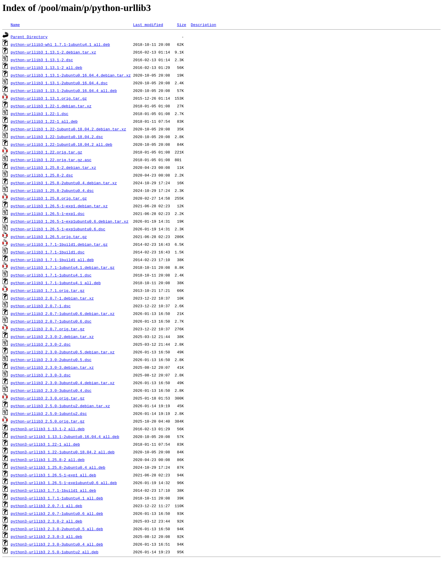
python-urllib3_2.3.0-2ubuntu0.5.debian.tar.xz (63, 352)
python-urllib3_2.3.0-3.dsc (41, 375)
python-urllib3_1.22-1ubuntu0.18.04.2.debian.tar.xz (68, 129)
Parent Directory (29, 36)
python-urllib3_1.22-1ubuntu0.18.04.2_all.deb (61, 144)
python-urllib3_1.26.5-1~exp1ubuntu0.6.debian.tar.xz (70, 221)
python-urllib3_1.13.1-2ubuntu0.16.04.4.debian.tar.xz (71, 75)
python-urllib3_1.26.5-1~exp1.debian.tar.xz (59, 205)
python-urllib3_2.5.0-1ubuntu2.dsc (49, 413)
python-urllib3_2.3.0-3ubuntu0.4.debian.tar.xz (63, 382)
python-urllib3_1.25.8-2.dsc (42, 175)
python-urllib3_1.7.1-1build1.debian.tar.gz (59, 244)
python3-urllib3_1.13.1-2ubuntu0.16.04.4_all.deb (65, 436)
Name (15, 24)
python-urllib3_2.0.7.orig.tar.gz (48, 329)
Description (203, 24)
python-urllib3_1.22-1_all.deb (44, 121)
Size (181, 24)
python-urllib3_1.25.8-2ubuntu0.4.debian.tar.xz (64, 182)
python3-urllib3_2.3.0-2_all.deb (46, 521)
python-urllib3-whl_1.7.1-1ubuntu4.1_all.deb (60, 44)
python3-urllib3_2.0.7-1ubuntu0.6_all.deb (57, 513)
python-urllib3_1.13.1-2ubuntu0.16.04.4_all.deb (64, 90)
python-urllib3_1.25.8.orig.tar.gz (49, 198)
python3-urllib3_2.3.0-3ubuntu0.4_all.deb (57, 544)
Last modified (148, 24)
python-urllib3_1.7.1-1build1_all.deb (52, 259)
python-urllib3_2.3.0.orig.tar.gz (48, 398)
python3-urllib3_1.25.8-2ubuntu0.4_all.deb (58, 467)
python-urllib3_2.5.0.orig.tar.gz (48, 421)
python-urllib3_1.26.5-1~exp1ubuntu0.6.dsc (58, 229)
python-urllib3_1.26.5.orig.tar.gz (49, 236)
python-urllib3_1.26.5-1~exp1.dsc (48, 213)
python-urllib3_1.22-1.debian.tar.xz (51, 106)
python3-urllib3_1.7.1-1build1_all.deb (53, 490)
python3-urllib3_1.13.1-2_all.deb (48, 428)
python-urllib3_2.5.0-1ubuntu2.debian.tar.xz (60, 405)
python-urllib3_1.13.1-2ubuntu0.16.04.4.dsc (59, 82)
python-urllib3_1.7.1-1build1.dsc (48, 252)
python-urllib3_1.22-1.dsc (39, 113)
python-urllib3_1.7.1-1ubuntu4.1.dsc (51, 275)
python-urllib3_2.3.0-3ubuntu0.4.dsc (51, 390)
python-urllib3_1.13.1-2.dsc (42, 59)
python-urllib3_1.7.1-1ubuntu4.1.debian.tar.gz (63, 267)
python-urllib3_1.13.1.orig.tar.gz (49, 98)
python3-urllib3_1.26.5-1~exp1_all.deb (53, 475)
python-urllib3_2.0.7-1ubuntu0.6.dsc (51, 321)
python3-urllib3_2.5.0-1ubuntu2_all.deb (54, 551)
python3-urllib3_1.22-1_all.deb (45, 444)
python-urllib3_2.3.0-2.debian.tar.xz (52, 336)
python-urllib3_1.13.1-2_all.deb (46, 67)
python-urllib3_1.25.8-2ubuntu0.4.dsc (52, 190)
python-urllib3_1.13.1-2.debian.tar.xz (53, 52)
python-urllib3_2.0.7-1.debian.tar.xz (52, 298)
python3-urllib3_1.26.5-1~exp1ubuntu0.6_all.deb (64, 482)
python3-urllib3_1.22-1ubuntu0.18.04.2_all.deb (63, 452)
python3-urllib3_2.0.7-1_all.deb (46, 505)
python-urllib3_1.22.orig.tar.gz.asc (51, 159)
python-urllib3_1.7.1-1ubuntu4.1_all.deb (56, 282)
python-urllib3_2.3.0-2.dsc (41, 344)
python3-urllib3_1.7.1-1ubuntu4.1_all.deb (57, 498)
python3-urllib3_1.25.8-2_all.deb (48, 459)
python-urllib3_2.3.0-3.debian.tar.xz (52, 367)
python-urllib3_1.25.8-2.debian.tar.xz (53, 167)
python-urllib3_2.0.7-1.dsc (41, 305)
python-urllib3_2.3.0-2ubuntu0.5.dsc (51, 359)
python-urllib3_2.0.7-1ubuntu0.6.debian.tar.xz (63, 313)
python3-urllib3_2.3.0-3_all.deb (46, 536)
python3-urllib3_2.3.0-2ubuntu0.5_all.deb (57, 528)
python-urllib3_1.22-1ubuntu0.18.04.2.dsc (57, 136)
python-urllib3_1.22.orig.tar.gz (46, 152)
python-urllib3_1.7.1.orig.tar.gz (48, 290)
